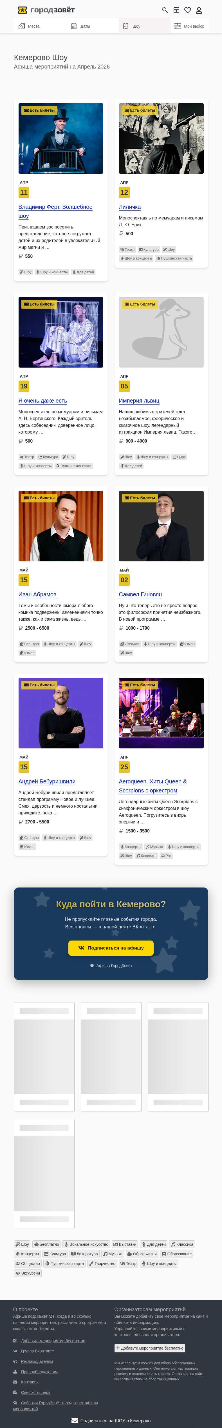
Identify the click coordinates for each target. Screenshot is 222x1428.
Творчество (102, 1263)
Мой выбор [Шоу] (189, 26)
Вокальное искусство (86, 1244)
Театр (127, 249)
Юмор (27, 653)
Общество (27, 1263)
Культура (149, 249)
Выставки (124, 1244)
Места (29, 26)
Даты (80, 26)
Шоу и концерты (52, 272)
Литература (84, 1254)
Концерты (131, 847)
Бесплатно (46, 1244)
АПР (124, 182)
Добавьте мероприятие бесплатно (149, 1348)
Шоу (131, 26)
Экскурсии (27, 1273)
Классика (146, 856)
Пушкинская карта (174, 258)
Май (23, 570)
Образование (177, 1254)
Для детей (83, 272)
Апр (24, 182)
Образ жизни (142, 1254)
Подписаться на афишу (111, 948)
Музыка (154, 847)
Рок (166, 856)
